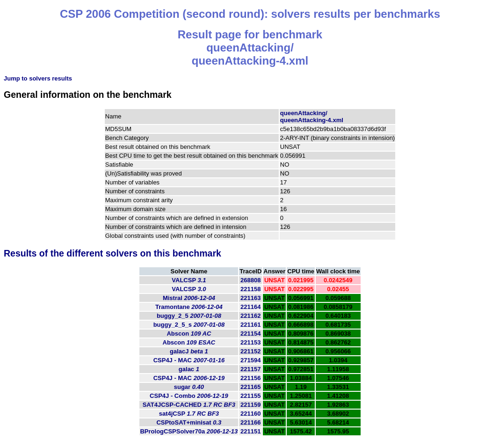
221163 (250, 297)
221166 (250, 422)
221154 (250, 333)
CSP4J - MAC (189, 360)
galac (189, 369)
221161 (250, 324)
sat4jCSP (189, 413)
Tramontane (189, 306)
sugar (189, 386)
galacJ (189, 351)
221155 (250, 395)
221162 (250, 315)
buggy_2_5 (189, 315)
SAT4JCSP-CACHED (189, 404)
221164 (250, 306)
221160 (250, 413)
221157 (250, 369)
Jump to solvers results (38, 78)
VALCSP (189, 280)
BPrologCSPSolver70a (189, 431)
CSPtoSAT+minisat (188, 422)
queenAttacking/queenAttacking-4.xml (311, 117)
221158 (250, 289)
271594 (250, 360)
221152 (250, 351)
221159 (250, 404)
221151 (250, 431)
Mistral (189, 297)
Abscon (189, 333)
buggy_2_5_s (189, 324)
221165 (250, 386)
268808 (250, 280)
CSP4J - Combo (189, 395)
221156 (250, 377)
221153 (250, 342)
